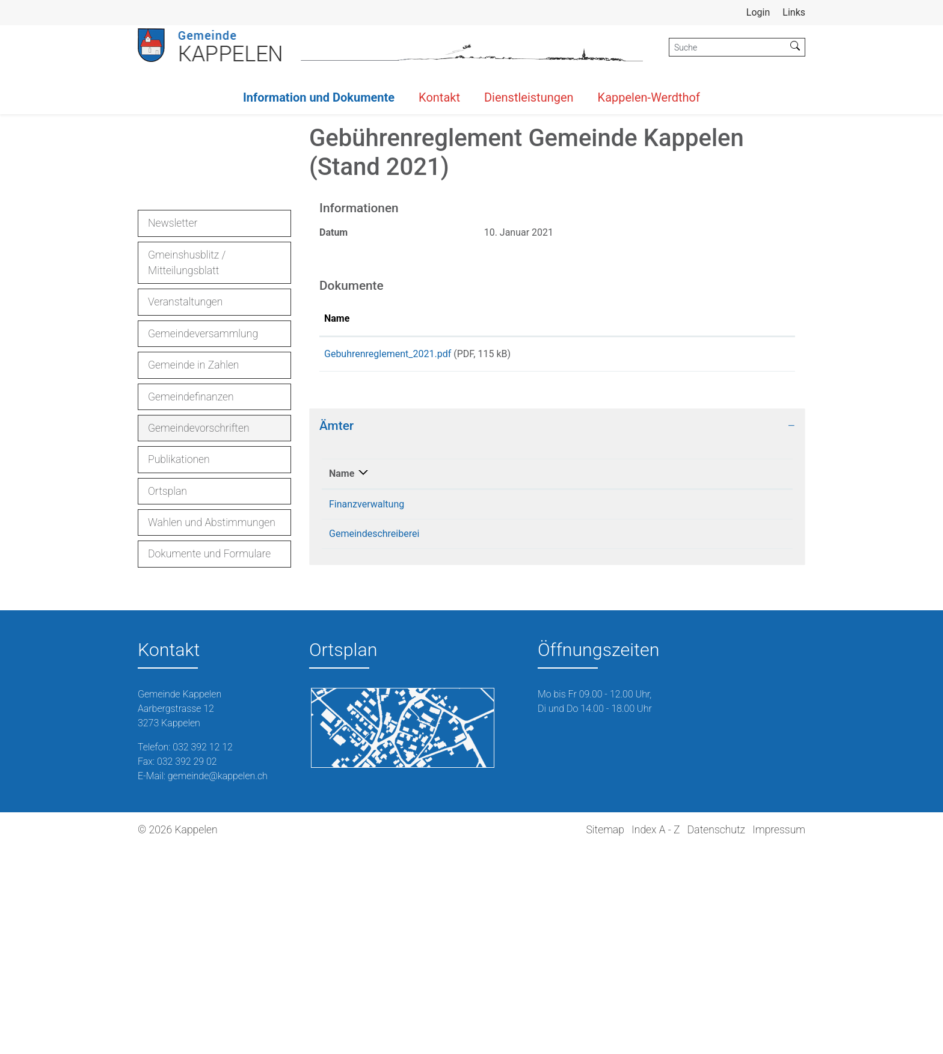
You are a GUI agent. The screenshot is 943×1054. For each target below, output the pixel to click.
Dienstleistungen (529, 97)
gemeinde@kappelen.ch (666, 744)
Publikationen (179, 666)
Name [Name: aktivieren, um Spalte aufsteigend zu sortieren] (336, 525)
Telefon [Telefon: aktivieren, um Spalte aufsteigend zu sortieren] (511, 684)
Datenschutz (716, 1037)
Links (793, 12)
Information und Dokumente (319, 97)
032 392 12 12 (525, 715)
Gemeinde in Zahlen (193, 572)
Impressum (778, 1037)
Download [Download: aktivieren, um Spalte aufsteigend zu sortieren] (713, 525)
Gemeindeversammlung (203, 540)
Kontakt (439, 97)
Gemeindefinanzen (191, 603)
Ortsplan (167, 697)
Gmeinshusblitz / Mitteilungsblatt (187, 469)
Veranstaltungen (185, 509)
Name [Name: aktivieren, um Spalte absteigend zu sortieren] (341, 684)
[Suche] (727, 47)
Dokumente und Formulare (209, 761)
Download (741, 563)
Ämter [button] (336, 637)
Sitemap (605, 1037)
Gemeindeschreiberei (374, 744)
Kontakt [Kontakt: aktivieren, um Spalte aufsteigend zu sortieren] (631, 684)
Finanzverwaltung (366, 715)
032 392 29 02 (187, 968)
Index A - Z (655, 1037)
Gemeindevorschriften (198, 637)
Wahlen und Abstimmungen (211, 729)
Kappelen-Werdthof (649, 97)
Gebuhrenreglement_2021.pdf (387, 560)
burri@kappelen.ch (655, 715)
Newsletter (172, 430)
